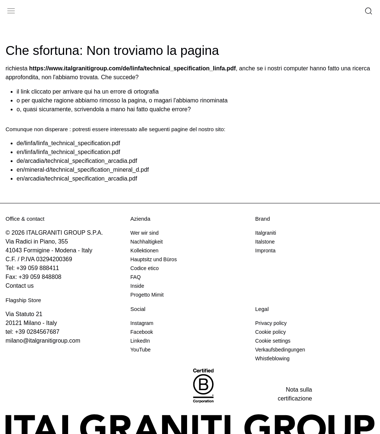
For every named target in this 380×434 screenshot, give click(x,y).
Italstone (265, 242)
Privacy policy (271, 323)
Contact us (20, 286)
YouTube (140, 350)
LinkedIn (140, 341)
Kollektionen (144, 250)
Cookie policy (270, 332)
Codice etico (144, 268)
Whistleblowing (272, 358)
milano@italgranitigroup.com (43, 340)
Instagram (141, 323)
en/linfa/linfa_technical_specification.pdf (68, 152)
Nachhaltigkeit (146, 242)
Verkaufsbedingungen (280, 350)
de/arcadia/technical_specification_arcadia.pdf (77, 161)
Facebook (141, 332)
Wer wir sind (144, 233)
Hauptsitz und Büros (153, 259)
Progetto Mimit (146, 295)
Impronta (265, 250)
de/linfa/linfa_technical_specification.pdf (68, 143)
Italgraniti (265, 233)
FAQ (135, 277)
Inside (137, 286)
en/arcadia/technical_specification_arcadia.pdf (77, 178)
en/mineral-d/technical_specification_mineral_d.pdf (83, 170)
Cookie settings (273, 341)
